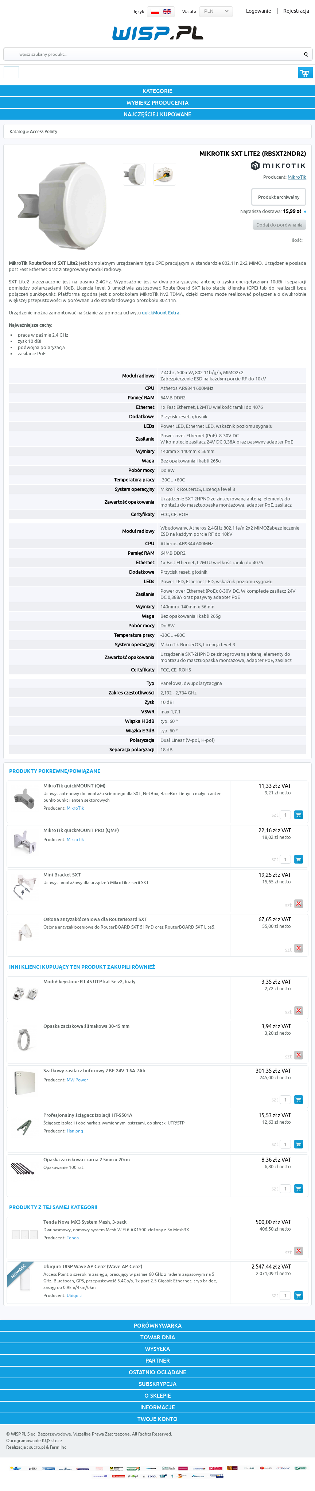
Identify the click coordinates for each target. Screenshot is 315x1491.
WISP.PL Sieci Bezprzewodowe (41, 1434)
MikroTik (297, 177)
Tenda (73, 1237)
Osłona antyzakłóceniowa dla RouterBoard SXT (95, 919)
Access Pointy (43, 131)
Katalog (17, 131)
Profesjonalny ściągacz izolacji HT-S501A (87, 1115)
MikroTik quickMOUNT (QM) (74, 786)
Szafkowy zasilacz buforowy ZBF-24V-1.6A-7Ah (94, 1070)
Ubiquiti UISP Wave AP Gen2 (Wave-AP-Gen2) (92, 1266)
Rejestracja (296, 11)
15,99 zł (292, 211)
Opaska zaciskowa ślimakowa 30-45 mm (86, 1026)
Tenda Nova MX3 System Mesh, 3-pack (85, 1222)
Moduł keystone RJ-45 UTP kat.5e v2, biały (89, 981)
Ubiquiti (74, 1295)
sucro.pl (37, 1447)
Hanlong (75, 1131)
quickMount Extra (160, 312)
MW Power (77, 1080)
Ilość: (297, 240)
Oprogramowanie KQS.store (34, 1440)
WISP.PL (157, 33)
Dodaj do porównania (279, 225)
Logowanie (258, 11)
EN (167, 12)
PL (155, 12)
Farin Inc (58, 1447)
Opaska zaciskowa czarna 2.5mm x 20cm (86, 1159)
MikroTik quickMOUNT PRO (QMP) (81, 830)
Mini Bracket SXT (62, 875)
